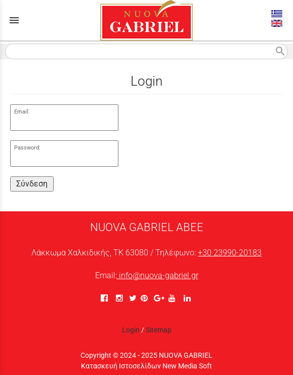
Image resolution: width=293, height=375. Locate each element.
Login (131, 330)
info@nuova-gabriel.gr (157, 275)
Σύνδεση (32, 184)
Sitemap (159, 330)
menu (14, 20)
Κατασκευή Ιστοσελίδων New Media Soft (146, 366)
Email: (22, 111)
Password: (27, 147)
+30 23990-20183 (230, 252)
